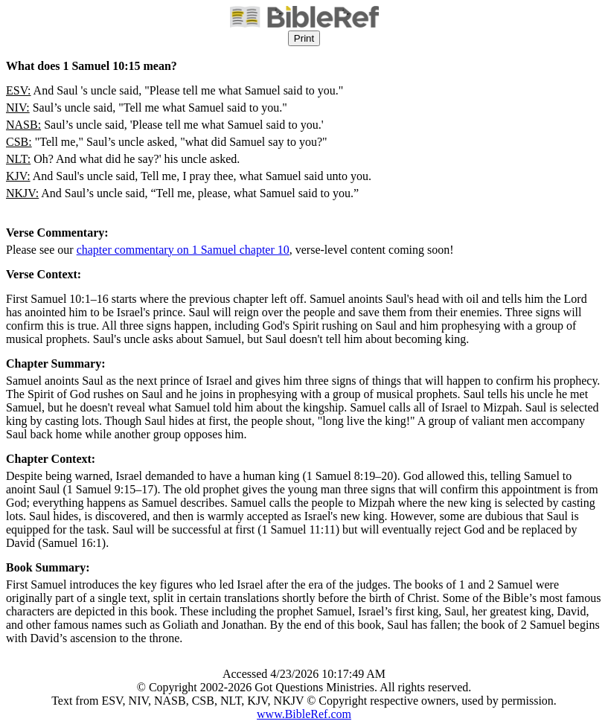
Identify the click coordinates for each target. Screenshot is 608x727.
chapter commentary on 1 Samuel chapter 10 (183, 249)
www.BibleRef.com (304, 714)
